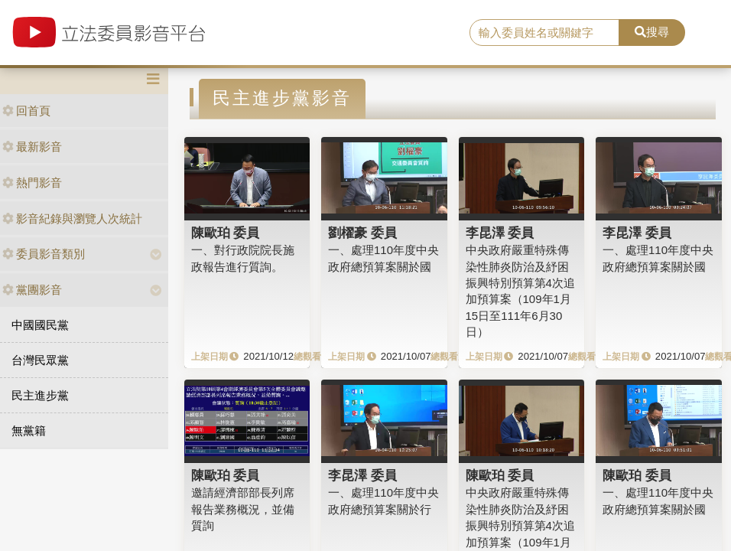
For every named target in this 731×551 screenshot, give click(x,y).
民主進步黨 (40, 395)
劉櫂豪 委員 (362, 233)
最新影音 (32, 146)
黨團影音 (32, 289)
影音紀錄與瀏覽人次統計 (72, 218)
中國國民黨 (40, 324)
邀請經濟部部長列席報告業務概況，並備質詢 (242, 509)
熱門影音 (32, 182)
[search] (544, 33)
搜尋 (652, 31)
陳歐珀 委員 (225, 233)
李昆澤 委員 (500, 233)
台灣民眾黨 (40, 360)
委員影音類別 (43, 253)
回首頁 (26, 110)
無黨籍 (28, 430)
